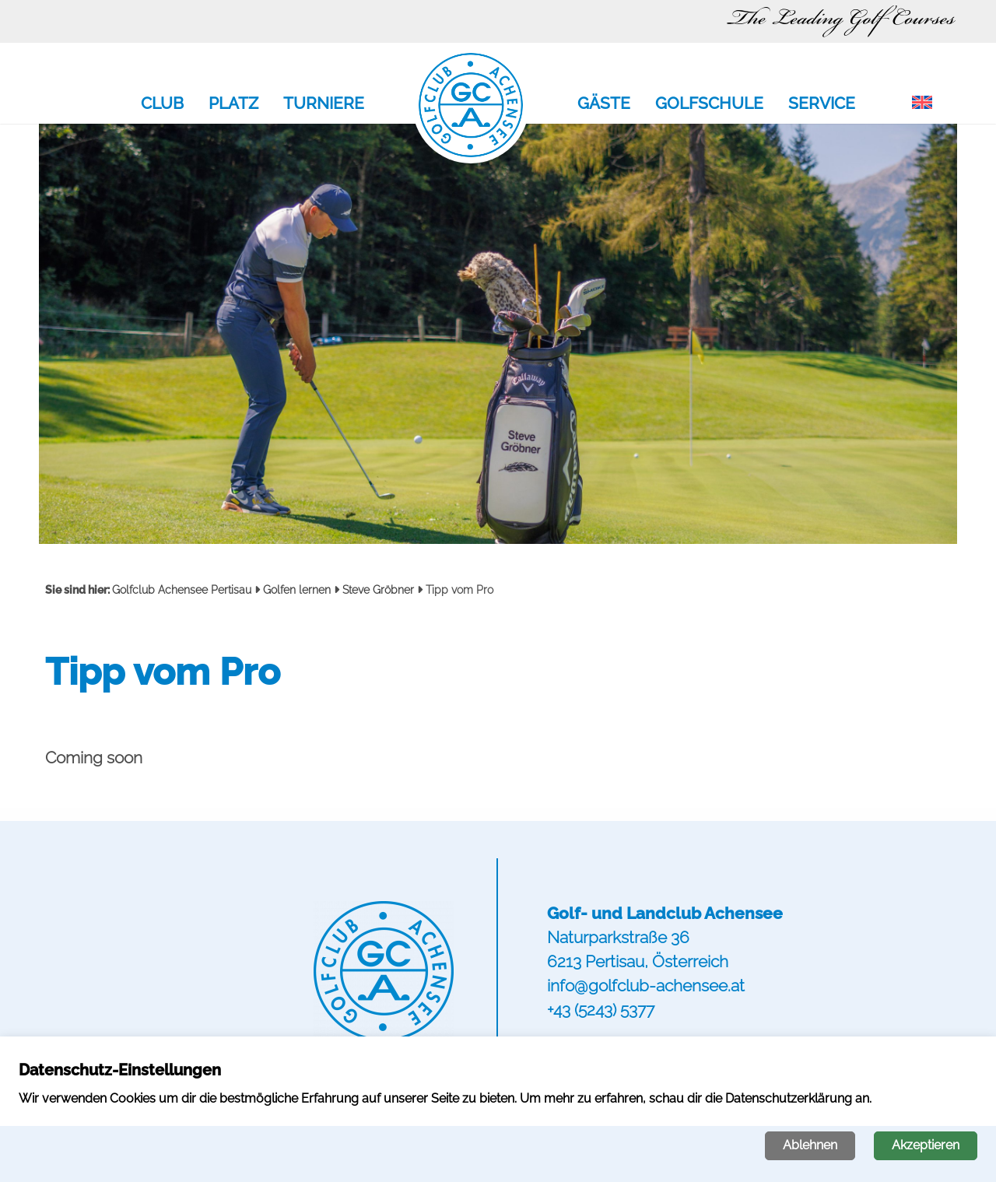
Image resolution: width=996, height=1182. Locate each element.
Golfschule (709, 104)
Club (162, 104)
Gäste (603, 104)
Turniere (323, 104)
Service (821, 104)
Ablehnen (810, 1145)
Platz (233, 104)
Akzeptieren (925, 1145)
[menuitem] (922, 103)
